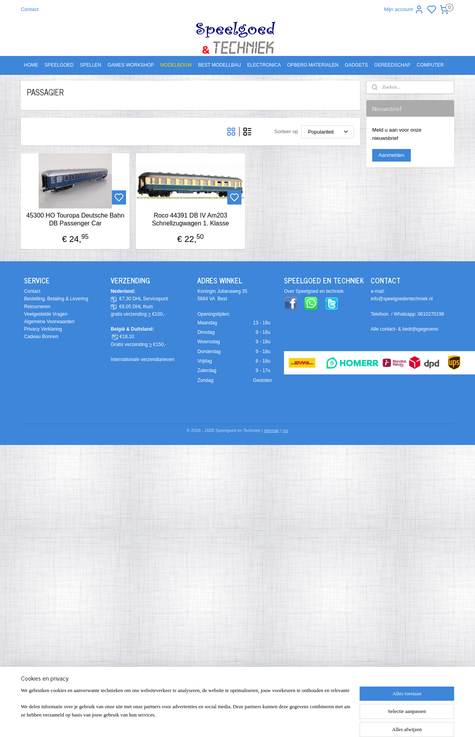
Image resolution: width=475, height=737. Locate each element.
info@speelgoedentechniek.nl (402, 299)
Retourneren (37, 306)
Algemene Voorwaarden (49, 321)
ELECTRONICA (264, 65)
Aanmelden (391, 155)
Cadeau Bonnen (41, 336)
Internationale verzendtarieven (142, 359)
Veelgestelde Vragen (45, 314)
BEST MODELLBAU (219, 65)
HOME (31, 65)
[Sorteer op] (328, 132)
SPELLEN (90, 65)
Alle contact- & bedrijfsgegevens (404, 329)
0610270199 (431, 314)
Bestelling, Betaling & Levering (56, 299)
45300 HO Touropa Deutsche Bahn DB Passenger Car (75, 219)
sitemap (271, 430)
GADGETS (356, 65)
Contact (30, 9)
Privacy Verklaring (43, 329)
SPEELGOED (59, 65)
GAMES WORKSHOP (131, 65)
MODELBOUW (176, 65)
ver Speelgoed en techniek (315, 291)
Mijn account (404, 9)
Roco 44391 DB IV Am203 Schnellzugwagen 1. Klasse (190, 219)
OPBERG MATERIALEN (312, 65)
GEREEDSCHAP (392, 65)
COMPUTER (430, 65)
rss (285, 430)
